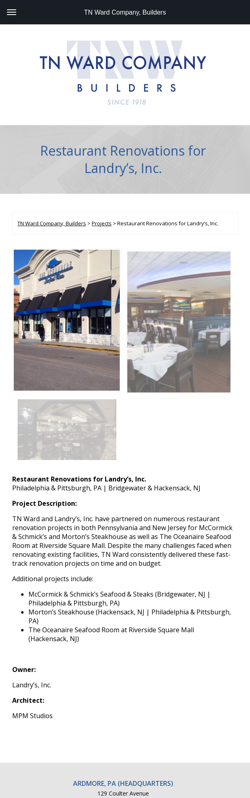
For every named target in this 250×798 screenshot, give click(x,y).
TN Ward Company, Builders (125, 12)
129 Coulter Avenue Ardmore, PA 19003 (123, 719)
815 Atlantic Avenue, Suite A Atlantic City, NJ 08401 (123, 758)
